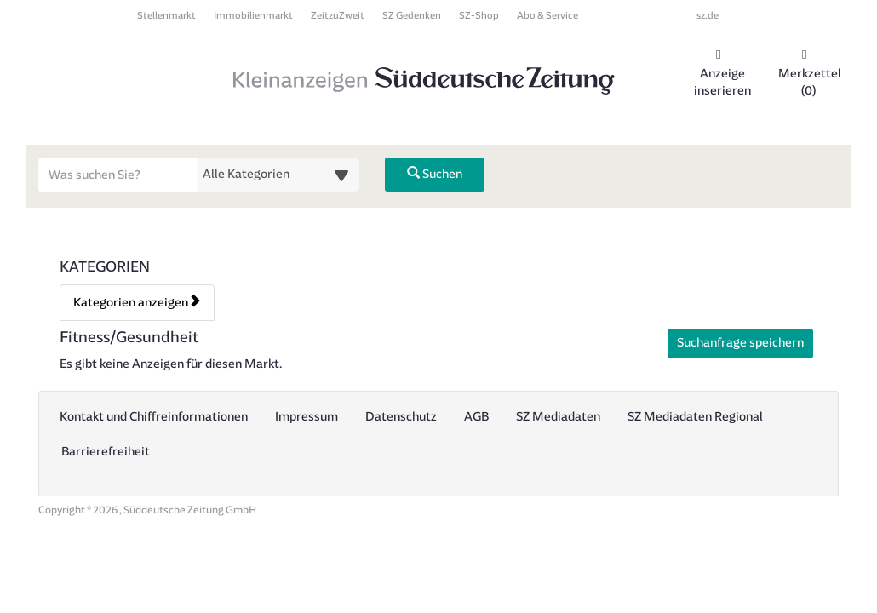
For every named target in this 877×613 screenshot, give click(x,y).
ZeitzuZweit (337, 15)
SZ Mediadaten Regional (695, 417)
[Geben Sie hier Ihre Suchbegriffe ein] (118, 175)
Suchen (434, 174)
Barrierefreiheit (105, 451)
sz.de (707, 15)
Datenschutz (401, 417)
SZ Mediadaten (558, 417)
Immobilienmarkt (253, 15)
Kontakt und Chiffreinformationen (154, 417)
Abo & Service (547, 15)
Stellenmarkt (166, 15)
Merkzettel (809, 73)
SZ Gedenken (411, 15)
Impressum (306, 417)
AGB (476, 417)
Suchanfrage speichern (740, 342)
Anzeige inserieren (722, 73)
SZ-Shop (479, 15)
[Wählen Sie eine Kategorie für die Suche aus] (278, 175)
